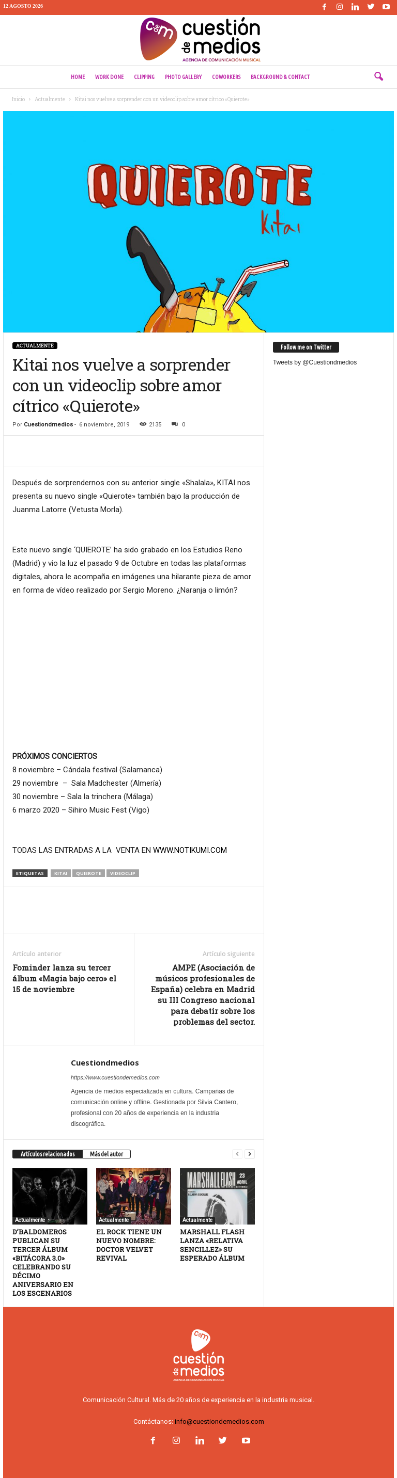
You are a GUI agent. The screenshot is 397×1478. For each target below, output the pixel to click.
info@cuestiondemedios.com (219, 1421)
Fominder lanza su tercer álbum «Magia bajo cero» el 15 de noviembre (64, 978)
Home (78, 77)
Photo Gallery (183, 77)
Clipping (144, 77)
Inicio (18, 99)
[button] (378, 77)
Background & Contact (280, 77)
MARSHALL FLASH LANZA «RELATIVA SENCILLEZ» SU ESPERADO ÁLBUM (212, 1245)
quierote (88, 873)
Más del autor (106, 1154)
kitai (60, 873)
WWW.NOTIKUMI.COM (190, 850)
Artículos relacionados (47, 1154)
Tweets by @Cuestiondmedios (315, 362)
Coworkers (226, 77)
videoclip (122, 873)
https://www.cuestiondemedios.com (115, 1077)
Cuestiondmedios (48, 424)
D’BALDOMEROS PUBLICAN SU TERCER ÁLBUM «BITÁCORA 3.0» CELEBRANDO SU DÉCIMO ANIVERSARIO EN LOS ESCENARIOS (42, 1262)
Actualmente (50, 99)
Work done (109, 77)
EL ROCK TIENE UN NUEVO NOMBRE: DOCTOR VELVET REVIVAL (129, 1245)
